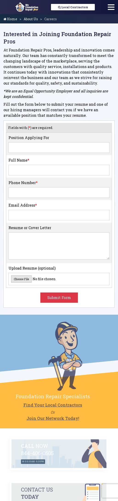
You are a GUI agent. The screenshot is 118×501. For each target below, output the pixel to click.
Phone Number (23, 182)
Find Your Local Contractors (46, 405)
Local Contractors (73, 7)
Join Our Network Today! (46, 418)
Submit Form (59, 297)
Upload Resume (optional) (32, 268)
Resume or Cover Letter (29, 227)
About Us (31, 19)
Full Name (18, 160)
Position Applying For (28, 137)
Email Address (22, 205)
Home (10, 19)
